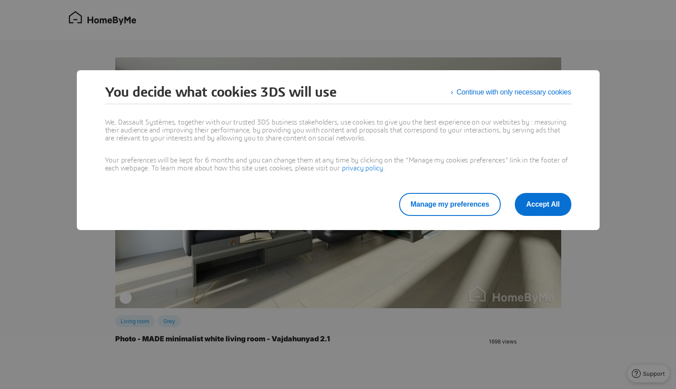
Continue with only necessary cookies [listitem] (514, 92)
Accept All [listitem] (543, 204)
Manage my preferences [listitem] (450, 204)
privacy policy (362, 168)
